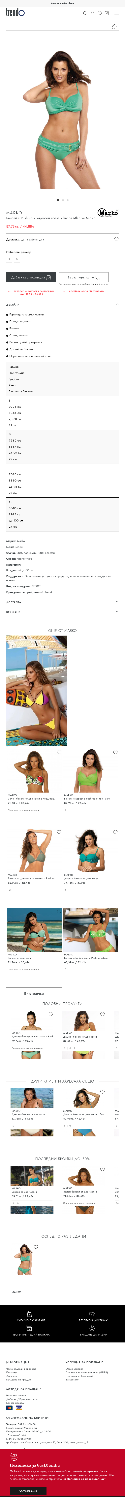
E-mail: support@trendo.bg (21, 1428)
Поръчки (11, 1372)
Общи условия (74, 1369)
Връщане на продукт (18, 1379)
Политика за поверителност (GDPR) (87, 1372)
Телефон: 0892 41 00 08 (21, 1424)
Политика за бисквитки (79, 1376)
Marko (21, 541)
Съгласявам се (28, 1491)
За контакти (72, 1379)
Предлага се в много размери (23, 810)
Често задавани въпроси (21, 1369)
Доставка (11, 1376)
